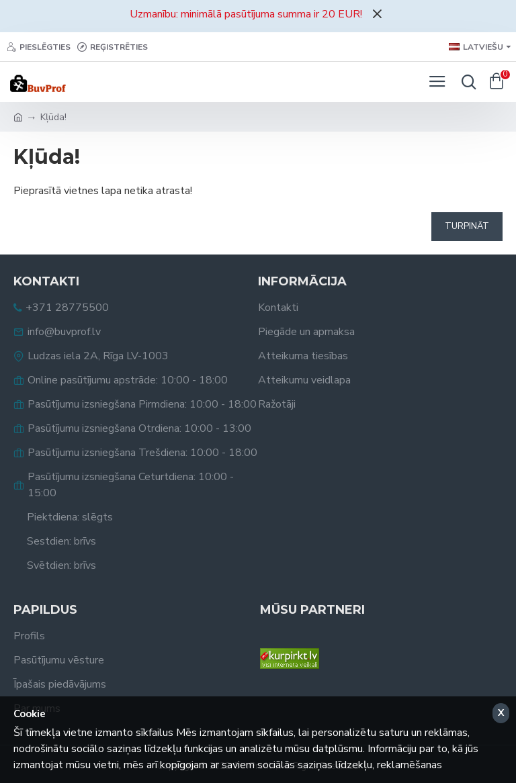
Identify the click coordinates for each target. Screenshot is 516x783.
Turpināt (467, 226)
